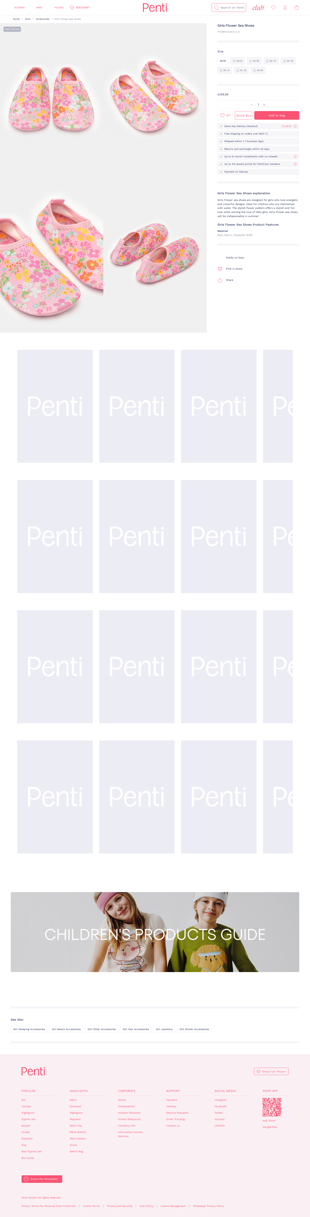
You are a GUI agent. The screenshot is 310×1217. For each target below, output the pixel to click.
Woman (19, 7)
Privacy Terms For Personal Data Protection (49, 1206)
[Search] (216, 7)
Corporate (127, 1091)
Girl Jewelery (164, 1029)
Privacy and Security (119, 1206)
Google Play (270, 1126)
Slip (24, 1145)
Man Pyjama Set (32, 1151)
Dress (73, 1145)
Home (16, 19)
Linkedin (219, 1125)
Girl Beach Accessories (66, 1029)
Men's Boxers (78, 1138)
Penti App (270, 1091)
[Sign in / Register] (285, 7)
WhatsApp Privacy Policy (208, 1206)
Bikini (73, 1099)
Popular (28, 1091)
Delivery (171, 1106)
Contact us (173, 1125)
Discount (83, 7)
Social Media (225, 1091)
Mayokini (75, 1119)
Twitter (218, 1112)
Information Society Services (130, 1134)
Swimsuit (75, 1106)
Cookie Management (173, 1206)
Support (173, 1091)
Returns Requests (177, 1112)
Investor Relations (129, 1112)
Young (59, 7)
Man (39, 7)
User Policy (146, 1206)
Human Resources (129, 1119)
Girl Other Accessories (102, 1029)
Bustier (26, 1125)
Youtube (219, 1119)
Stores (122, 1099)
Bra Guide (28, 1157)
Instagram (220, 1099)
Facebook (220, 1106)
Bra (24, 1099)
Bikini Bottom (78, 1132)
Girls (27, 19)
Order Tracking (175, 1119)
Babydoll (27, 1138)
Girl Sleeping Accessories (29, 1029)
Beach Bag (76, 1151)
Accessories (43, 19)
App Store (269, 1120)
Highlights (79, 1091)
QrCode (272, 1107)
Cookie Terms (91, 1206)
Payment (171, 1099)
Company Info (126, 1125)
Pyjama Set (29, 1119)
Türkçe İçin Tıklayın (274, 1071)
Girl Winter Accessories (194, 1029)
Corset (26, 1132)
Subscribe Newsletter (44, 1178)
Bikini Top (76, 1125)
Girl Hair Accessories (136, 1029)
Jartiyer (26, 1106)
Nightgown (28, 1112)
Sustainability (126, 1106)
